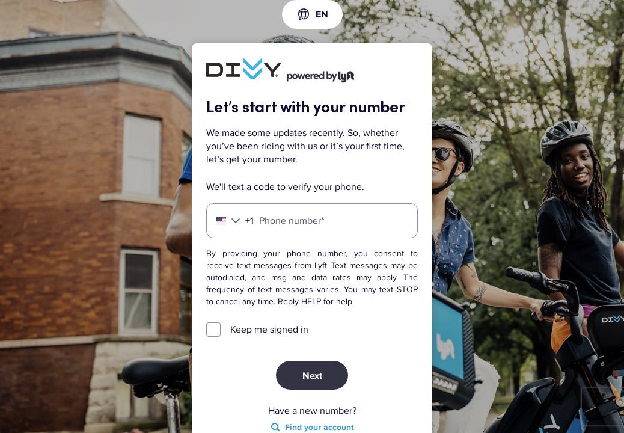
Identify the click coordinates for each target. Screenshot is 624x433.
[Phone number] (312, 221)
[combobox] (312, 14)
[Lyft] (243, 70)
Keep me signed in (269, 330)
